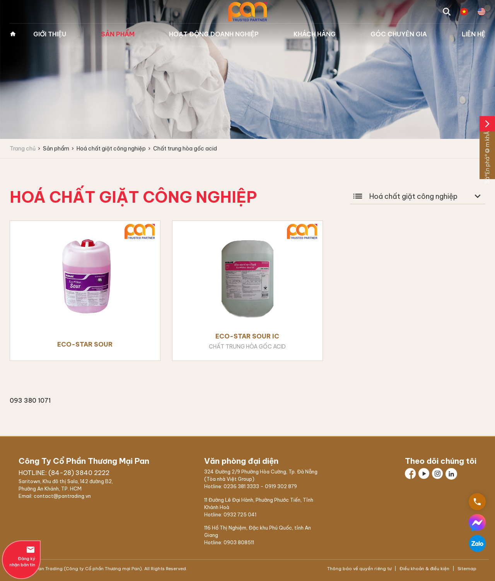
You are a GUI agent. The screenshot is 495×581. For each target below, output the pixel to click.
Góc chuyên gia (398, 34)
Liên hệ (473, 34)
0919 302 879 (281, 486)
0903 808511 (239, 542)
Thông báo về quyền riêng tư (360, 568)
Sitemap (466, 568)
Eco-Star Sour (85, 344)
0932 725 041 (240, 514)
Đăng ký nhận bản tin (21, 556)
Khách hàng (315, 34)
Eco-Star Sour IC (247, 336)
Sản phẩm (118, 34)
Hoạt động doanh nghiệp (214, 34)
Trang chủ (13, 34)
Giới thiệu (49, 34)
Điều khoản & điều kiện (424, 568)
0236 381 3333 (241, 486)
